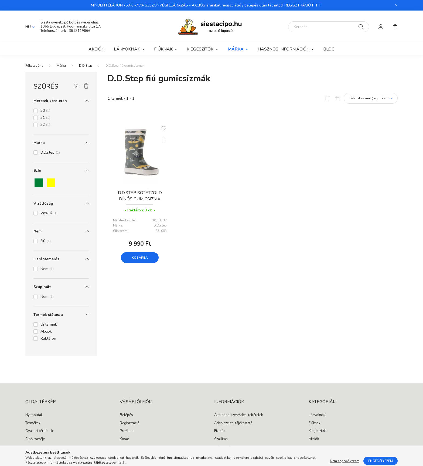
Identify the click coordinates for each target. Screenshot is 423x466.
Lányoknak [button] (127, 49)
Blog (329, 49)
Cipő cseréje (35, 439)
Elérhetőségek (225, 447)
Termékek (32, 423)
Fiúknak (314, 423)
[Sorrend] (371, 98)
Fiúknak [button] (164, 49)
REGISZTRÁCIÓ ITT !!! (303, 5)
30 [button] (45, 110)
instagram (320, 449)
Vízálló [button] (48, 213)
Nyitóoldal (33, 415)
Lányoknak (317, 415)
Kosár (124, 439)
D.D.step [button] (50, 152)
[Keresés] (328, 26)
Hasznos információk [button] (284, 49)
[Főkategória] (34, 65)
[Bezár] (396, 5)
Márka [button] (236, 49)
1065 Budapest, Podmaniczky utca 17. (70, 26)
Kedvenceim (129, 447)
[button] (38, 182)
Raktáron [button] (48, 338)
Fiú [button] (45, 241)
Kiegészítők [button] (200, 49)
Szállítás (221, 439)
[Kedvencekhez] (164, 128)
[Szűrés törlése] (86, 86)
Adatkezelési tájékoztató (233, 423)
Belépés (126, 415)
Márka (61, 65)
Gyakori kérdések (39, 431)
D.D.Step (85, 65)
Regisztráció (129, 423)
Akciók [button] (46, 331)
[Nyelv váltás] (29, 26)
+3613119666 (78, 30)
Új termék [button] (48, 324)
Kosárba (140, 257)
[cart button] (395, 26)
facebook (309, 449)
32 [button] (45, 124)
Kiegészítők (317, 431)
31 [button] (45, 117)
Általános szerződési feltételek (238, 415)
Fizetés (219, 431)
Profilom (127, 431)
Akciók (96, 49)
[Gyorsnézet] (164, 140)
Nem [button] (47, 268)
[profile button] (381, 26)
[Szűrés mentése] (76, 86)
